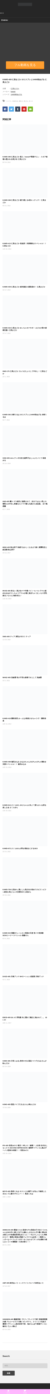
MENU (4, 20)
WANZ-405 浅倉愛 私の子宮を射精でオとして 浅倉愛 (22, 677)
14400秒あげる (16, 94)
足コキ (31, 101)
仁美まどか (15, 88)
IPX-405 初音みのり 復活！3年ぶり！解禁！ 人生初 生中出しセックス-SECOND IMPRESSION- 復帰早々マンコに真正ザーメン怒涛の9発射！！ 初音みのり (25, 1148)
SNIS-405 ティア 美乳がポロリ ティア (17, 636)
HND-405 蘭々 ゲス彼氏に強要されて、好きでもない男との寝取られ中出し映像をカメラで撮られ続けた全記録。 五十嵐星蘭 (25, 503)
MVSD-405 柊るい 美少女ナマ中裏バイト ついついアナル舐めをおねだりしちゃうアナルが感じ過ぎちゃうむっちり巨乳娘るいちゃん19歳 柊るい (25, 593)
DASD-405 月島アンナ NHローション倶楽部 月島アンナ (23, 976)
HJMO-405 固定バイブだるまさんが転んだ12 (19, 1104)
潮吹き (21, 101)
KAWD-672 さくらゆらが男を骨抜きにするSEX (20, 848)
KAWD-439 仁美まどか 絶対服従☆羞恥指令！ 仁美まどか (24, 287)
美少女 (26, 101)
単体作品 (15, 101)
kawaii (13, 92)
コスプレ (9, 101)
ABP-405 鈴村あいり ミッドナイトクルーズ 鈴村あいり (23, 1283)
